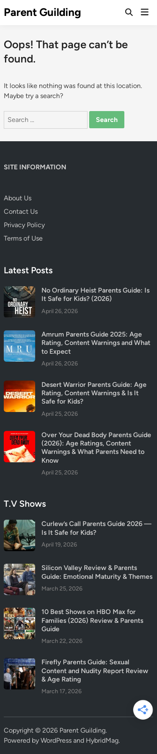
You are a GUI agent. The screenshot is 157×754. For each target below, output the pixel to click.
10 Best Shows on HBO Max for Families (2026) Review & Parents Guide (92, 620)
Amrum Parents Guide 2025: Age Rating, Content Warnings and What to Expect (95, 342)
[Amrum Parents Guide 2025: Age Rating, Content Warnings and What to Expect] (19, 335)
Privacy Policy (24, 225)
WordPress (56, 740)
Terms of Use (23, 238)
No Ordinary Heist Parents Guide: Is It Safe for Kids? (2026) (95, 294)
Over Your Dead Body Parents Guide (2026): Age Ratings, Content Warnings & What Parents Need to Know (96, 447)
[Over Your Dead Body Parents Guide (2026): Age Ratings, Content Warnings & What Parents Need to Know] (19, 436)
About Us (17, 198)
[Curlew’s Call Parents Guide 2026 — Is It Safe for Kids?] (19, 525)
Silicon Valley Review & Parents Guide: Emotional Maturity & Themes (96, 572)
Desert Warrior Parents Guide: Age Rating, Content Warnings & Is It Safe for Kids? (94, 393)
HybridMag (102, 740)
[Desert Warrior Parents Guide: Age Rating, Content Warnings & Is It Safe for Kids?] (19, 385)
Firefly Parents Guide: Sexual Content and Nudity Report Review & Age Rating (94, 670)
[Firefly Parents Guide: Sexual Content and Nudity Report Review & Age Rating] (19, 663)
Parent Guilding (42, 12)
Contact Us (21, 211)
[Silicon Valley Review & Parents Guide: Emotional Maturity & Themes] (19, 569)
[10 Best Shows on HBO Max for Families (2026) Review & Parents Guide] (19, 613)
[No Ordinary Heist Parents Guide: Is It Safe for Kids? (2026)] (19, 291)
